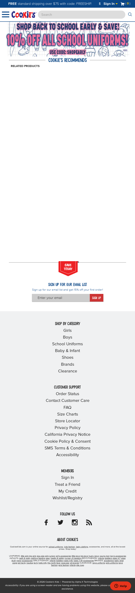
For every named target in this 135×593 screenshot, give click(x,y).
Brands (67, 364)
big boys (84, 556)
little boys (76, 556)
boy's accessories (118, 556)
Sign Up (96, 298)
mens (18, 561)
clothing (34, 558)
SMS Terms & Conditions (67, 448)
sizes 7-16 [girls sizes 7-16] (78, 561)
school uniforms (56, 547)
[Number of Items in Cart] (125, 3)
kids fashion (69, 547)
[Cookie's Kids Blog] (89, 524)
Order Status (67, 394)
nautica (29, 563)
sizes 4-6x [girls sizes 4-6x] (68, 561)
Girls (67, 331)
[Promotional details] (124, 50)
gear (48, 558)
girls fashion (63, 565)
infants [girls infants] (53, 561)
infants (73, 565)
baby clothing (82, 547)
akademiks (109, 561)
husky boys (94, 556)
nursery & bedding (73, 558)
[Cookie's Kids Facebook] (46, 524)
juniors (52, 556)
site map (80, 565)
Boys (67, 337)
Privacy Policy (68, 428)
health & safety (57, 558)
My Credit (67, 491)
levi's (36, 563)
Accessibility (67, 455)
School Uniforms (67, 344)
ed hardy (22, 563)
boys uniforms (99, 563)
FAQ (67, 408)
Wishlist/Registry (67, 498)
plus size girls (43, 556)
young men (104, 556)
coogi (14, 563)
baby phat (119, 561)
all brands (74, 563)
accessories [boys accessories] (27, 561)
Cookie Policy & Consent (67, 441)
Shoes (67, 357)
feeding (41, 558)
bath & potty (24, 558)
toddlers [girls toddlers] (60, 561)
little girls (25, 556)
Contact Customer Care (67, 401)
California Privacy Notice (67, 434)
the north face (54, 563)
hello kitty (42, 563)
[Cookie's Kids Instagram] (75, 524)
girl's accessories (63, 556)
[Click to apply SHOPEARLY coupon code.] (68, 52)
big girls (32, 556)
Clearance (67, 371)
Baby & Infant (67, 351)
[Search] (81, 15)
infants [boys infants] (101, 558)
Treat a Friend (67, 485)
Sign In (111, 4)
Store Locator (67, 421)
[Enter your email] (61, 298)
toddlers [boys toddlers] (108, 558)
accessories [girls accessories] (88, 561)
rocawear (65, 563)
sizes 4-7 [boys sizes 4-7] (117, 558)
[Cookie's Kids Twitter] (60, 524)
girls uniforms (112, 563)
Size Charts (67, 414)
